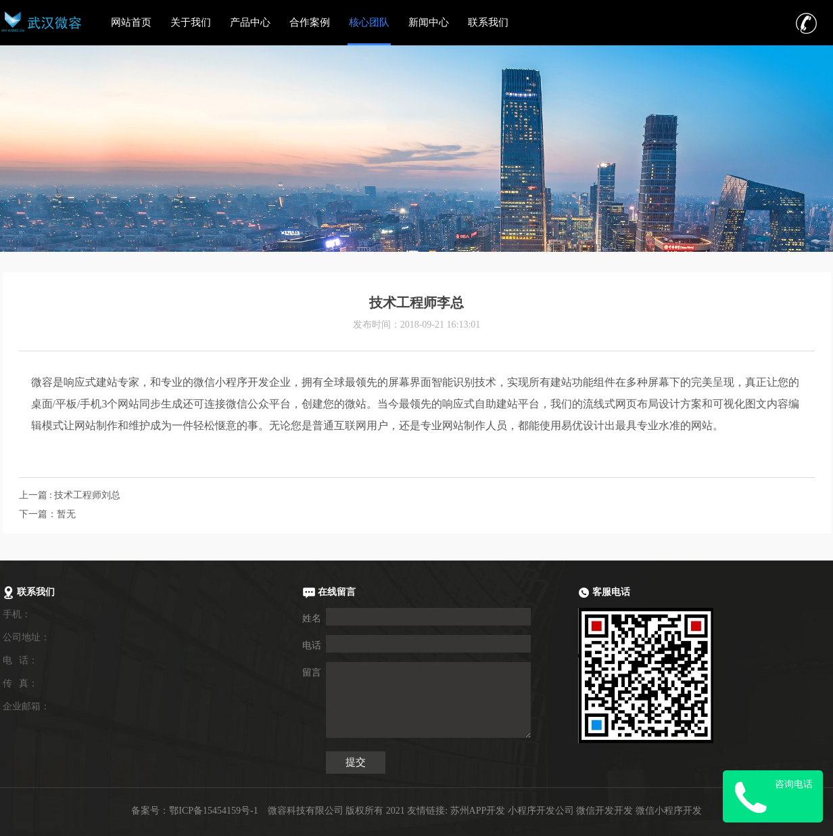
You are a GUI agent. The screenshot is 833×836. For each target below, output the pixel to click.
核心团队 (369, 22)
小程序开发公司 (541, 811)
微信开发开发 (604, 811)
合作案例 (309, 22)
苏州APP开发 (478, 811)
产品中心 (250, 22)
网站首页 (131, 22)
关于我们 (190, 22)
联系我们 (488, 22)
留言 (311, 672)
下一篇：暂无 (47, 514)
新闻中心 (428, 22)
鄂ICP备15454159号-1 (213, 811)
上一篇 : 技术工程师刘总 (70, 495)
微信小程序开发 (669, 811)
